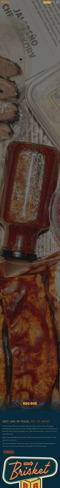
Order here (8, 452)
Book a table (47, 2)
